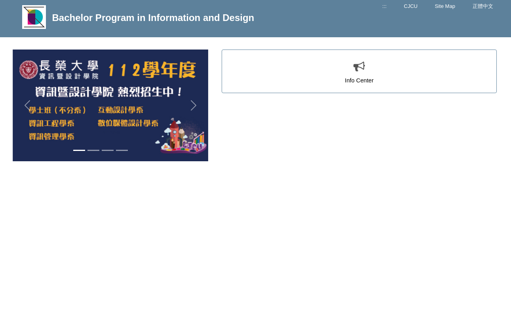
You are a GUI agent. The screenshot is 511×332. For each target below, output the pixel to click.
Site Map (445, 6)
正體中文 (483, 6)
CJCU (411, 6)
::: (384, 6)
